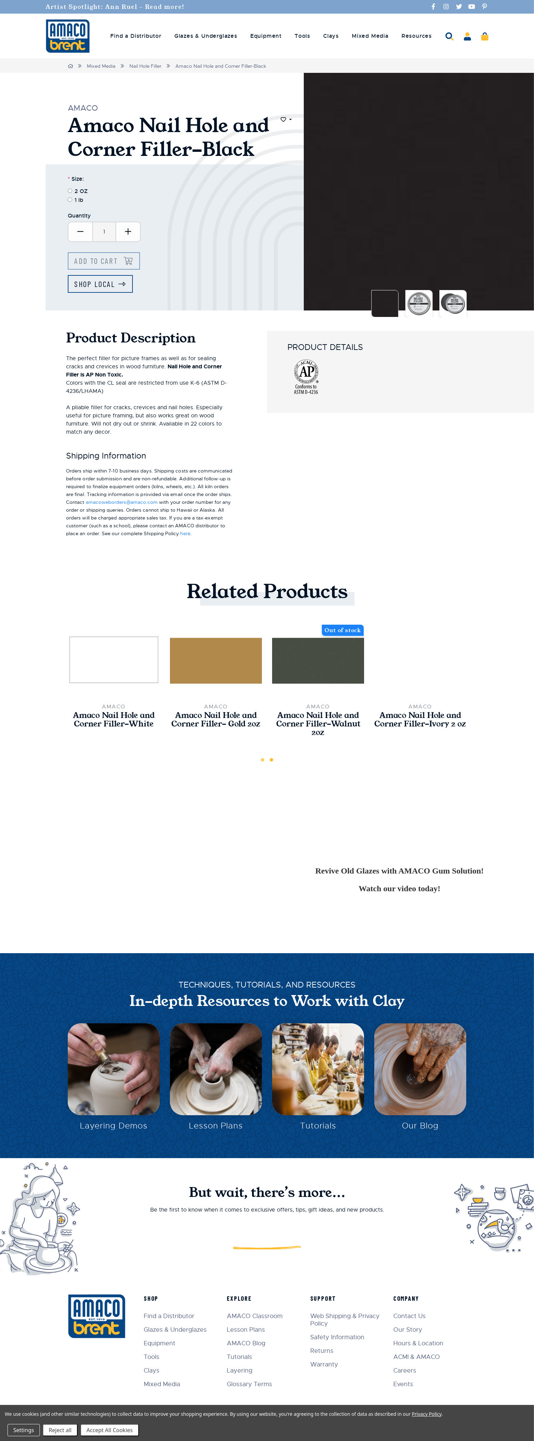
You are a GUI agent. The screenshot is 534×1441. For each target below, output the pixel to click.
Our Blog (420, 1127)
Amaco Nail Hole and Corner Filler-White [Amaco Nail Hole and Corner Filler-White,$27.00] (113, 720)
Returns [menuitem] (322, 1351)
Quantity (79, 215)
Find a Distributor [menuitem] (135, 36)
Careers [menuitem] (405, 1370)
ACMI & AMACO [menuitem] (417, 1357)
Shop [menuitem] (153, 1298)
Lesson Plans (216, 1127)
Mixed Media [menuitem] (370, 36)
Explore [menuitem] (241, 1298)
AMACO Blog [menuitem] (248, 1343)
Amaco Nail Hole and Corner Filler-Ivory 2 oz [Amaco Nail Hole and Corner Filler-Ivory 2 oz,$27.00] (420, 724)
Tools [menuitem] (302, 36)
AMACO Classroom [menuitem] (257, 1316)
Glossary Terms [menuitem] (251, 1384)
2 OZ (81, 190)
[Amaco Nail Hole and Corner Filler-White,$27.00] (114, 661)
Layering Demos (113, 1127)
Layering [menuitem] (241, 1370)
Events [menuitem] (404, 1384)
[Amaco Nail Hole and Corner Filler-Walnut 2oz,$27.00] (318, 661)
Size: (76, 178)
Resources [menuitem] (417, 36)
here (185, 534)
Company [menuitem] (407, 1298)
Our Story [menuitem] (408, 1329)
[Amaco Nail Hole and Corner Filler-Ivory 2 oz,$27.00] (420, 661)
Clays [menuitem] (331, 36)
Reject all (60, 1430)
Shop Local (95, 284)
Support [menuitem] (324, 1298)
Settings (23, 1430)
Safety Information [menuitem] (338, 1337)
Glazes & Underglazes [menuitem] (205, 36)
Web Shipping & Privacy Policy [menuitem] (346, 1319)
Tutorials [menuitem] (241, 1357)
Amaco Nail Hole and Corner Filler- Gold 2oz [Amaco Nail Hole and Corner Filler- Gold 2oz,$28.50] (215, 724)
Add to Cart (98, 261)
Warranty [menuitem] (325, 1364)
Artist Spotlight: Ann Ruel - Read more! (119, 6)
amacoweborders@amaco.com (122, 503)
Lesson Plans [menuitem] (248, 1329)
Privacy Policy (426, 1414)
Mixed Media (101, 66)
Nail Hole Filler (146, 66)
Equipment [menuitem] (266, 36)
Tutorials (318, 1127)
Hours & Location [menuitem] (419, 1343)
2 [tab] (271, 761)
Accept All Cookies (110, 1430)
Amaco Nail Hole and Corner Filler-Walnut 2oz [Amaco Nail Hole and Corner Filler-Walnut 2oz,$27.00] (318, 724)
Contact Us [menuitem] (410, 1316)
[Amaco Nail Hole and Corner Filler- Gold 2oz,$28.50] (216, 661)
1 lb (79, 199)
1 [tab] (262, 761)
